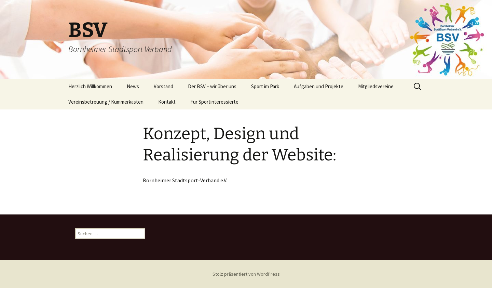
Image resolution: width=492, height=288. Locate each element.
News (133, 86)
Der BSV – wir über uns (212, 86)
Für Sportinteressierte (214, 102)
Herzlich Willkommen (90, 86)
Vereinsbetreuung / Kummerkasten (106, 102)
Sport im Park (265, 86)
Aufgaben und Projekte (318, 86)
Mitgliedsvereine (376, 86)
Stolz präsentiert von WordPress (246, 274)
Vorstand (163, 86)
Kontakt (167, 102)
